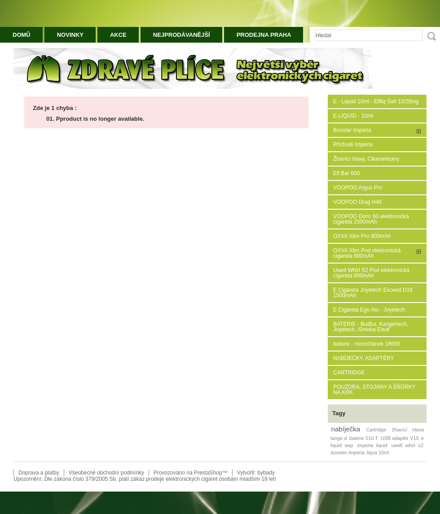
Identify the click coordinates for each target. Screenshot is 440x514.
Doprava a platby (38, 473)
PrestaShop (208, 473)
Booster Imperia (352, 130)
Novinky (70, 34)
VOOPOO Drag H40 (357, 202)
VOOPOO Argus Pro (357, 188)
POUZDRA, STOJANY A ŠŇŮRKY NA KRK (374, 389)
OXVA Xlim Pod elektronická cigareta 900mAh (367, 253)
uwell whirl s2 (407, 445)
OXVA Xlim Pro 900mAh (362, 236)
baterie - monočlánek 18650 (366, 344)
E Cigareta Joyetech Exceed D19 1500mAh (373, 293)
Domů (22, 34)
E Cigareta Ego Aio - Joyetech (369, 310)
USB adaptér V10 (400, 438)
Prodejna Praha (264, 34)
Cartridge (376, 429)
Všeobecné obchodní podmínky (106, 473)
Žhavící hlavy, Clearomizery (366, 159)
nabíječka (346, 429)
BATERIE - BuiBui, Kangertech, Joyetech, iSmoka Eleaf (370, 327)
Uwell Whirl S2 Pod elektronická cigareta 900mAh (371, 273)
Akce (118, 34)
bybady (266, 473)
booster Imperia (348, 452)
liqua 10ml (378, 452)
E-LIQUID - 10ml (353, 116)
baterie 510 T (363, 438)
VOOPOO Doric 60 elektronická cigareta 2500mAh (371, 219)
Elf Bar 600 (346, 173)
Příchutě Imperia (353, 144)
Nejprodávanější (181, 34)
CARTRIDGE (349, 372)
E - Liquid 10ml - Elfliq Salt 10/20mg (376, 101)
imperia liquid (372, 445)
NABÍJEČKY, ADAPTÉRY (363, 358)
